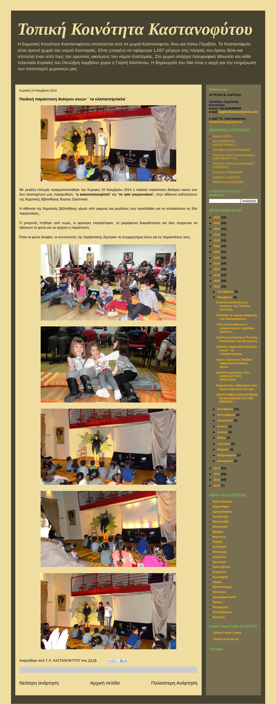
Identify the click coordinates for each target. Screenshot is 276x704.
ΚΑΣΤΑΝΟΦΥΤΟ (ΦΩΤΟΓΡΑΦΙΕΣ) (224, 143)
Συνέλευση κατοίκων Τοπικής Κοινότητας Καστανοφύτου (236, 339)
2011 (217, 479)
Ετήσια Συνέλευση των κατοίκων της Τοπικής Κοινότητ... (233, 306)
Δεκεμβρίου (225, 291)
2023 (217, 234)
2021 (217, 246)
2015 (217, 280)
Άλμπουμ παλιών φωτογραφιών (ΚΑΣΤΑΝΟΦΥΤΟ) (233, 156)
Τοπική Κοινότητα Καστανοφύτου (134, 29)
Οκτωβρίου (225, 409)
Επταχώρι (220, 551)
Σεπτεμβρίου (226, 414)
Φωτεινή (219, 617)
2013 (217, 468)
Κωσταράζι (220, 577)
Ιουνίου (222, 432)
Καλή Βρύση (221, 566)
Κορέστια (219, 572)
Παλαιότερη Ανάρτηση (174, 683)
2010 (217, 485)
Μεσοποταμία (222, 587)
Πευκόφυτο (220, 607)
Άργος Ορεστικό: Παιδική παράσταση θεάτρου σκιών (234, 363)
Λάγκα (217, 582)
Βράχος (218, 531)
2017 (217, 269)
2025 (217, 223)
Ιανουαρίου (225, 461)
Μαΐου (222, 438)
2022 (217, 240)
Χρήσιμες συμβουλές (226, 177)
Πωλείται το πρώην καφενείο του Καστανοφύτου (236, 317)
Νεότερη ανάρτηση (39, 683)
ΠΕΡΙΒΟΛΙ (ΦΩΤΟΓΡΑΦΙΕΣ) (231, 150)
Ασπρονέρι (220, 516)
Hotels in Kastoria (226, 639)
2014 (217, 286)
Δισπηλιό (219, 546)
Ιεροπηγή (219, 562)
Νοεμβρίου (225, 297)
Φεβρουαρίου (227, 455)
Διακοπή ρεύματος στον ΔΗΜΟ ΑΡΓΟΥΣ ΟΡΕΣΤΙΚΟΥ (233, 376)
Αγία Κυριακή (222, 501)
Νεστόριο (219, 592)
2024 (217, 228)
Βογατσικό (220, 526)
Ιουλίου (222, 426)
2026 (217, 217)
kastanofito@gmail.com (226, 122)
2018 (217, 263)
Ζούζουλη (219, 557)
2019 (217, 257)
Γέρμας (218, 541)
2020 (217, 251)
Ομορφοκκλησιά (224, 597)
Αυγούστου (225, 420)
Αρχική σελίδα (105, 683)
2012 (217, 474)
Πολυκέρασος (222, 612)
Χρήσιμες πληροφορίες (228, 172)
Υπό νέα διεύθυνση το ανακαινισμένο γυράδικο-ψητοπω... (235, 328)
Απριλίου (224, 443)
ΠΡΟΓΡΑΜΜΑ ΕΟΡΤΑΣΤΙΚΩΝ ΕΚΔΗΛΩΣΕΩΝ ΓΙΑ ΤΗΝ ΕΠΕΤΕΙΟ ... (236, 398)
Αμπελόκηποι (222, 511)
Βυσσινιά (219, 536)
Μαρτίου (223, 449)
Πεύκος (218, 602)
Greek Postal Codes (227, 632)
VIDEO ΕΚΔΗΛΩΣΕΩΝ (228, 182)
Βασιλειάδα (221, 521)
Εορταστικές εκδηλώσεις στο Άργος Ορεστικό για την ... (236, 387)
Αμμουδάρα (221, 506)
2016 (217, 275)
